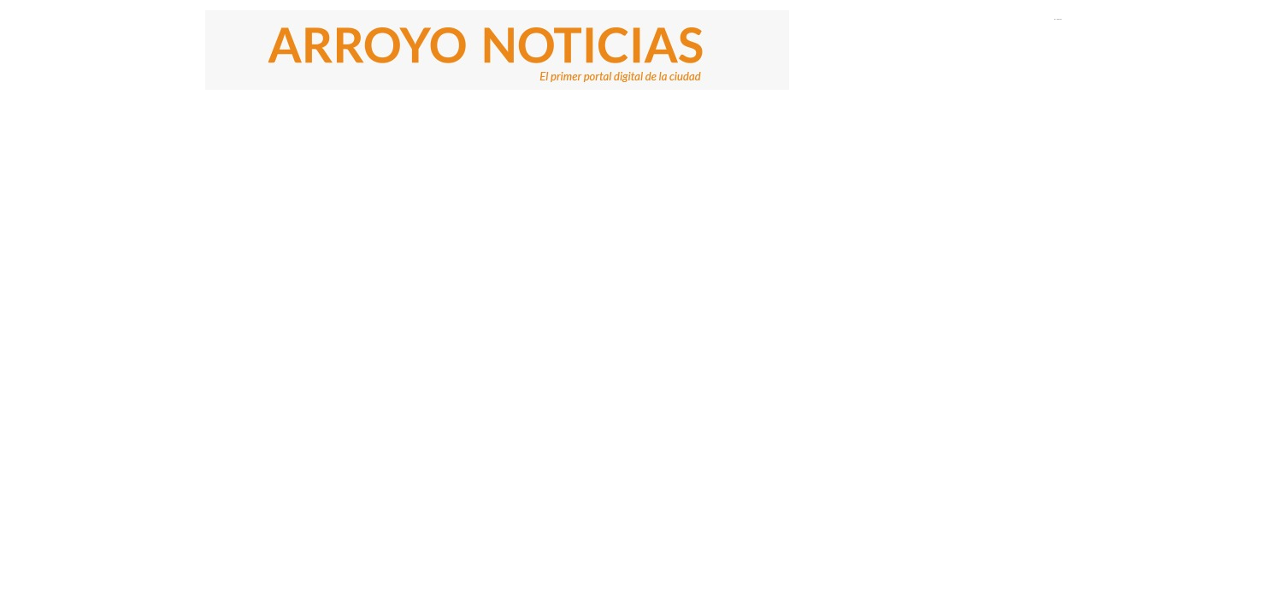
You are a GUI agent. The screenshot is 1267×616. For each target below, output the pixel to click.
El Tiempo (1058, 19)
